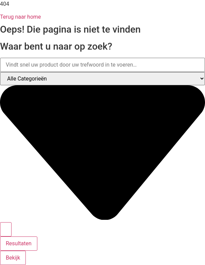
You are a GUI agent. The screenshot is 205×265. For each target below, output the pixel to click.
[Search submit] (6, 229)
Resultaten (19, 243)
